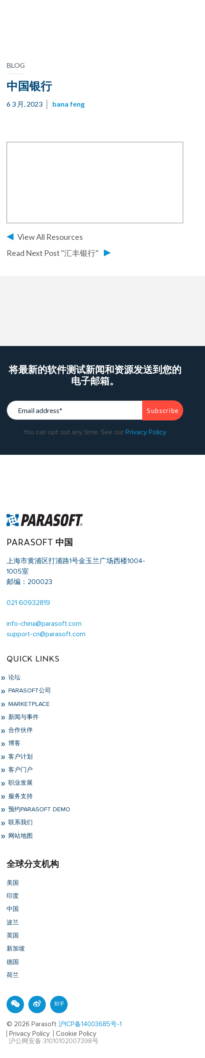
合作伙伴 (20, 730)
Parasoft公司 (29, 691)
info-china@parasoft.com (44, 623)
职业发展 (20, 783)
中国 (13, 909)
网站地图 (20, 836)
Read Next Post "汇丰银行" (53, 253)
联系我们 (20, 823)
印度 (13, 896)
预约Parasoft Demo (38, 809)
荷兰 (13, 975)
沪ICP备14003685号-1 (90, 1024)
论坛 (13, 678)
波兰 (13, 923)
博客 (13, 743)
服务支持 (20, 796)
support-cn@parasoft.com (46, 634)
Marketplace (28, 704)
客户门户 (20, 770)
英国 (13, 936)
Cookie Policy (76, 1033)
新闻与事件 (23, 717)
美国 (13, 883)
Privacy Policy (146, 432)
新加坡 (16, 949)
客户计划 (20, 757)
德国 (13, 962)
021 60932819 (28, 602)
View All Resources (50, 237)
